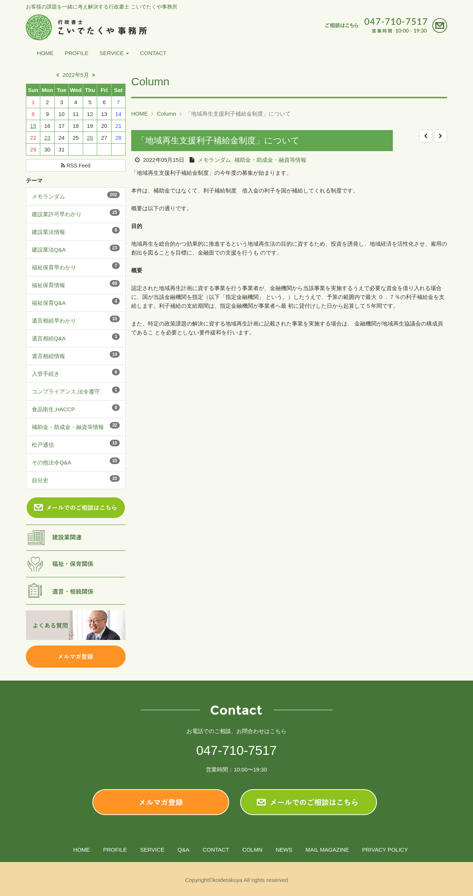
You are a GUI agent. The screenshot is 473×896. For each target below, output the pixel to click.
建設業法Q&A (49, 249)
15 (33, 126)
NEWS (284, 849)
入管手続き (45, 374)
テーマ (34, 180)
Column (166, 113)
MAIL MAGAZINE (327, 849)
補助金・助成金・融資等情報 (68, 427)
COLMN (252, 849)
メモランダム (48, 196)
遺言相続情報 (48, 356)
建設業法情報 (48, 232)
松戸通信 (43, 445)
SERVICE (114, 53)
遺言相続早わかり (54, 320)
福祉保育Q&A (49, 303)
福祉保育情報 (48, 285)
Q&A (184, 849)
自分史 (40, 480)
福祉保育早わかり (54, 267)
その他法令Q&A (51, 462)
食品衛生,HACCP (53, 409)
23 (47, 137)
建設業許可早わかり (57, 214)
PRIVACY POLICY (385, 849)
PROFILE (76, 53)
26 (90, 137)
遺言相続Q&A (49, 338)
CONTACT (153, 53)
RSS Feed (75, 165)
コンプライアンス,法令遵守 (66, 391)
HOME (45, 53)
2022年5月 (75, 75)
